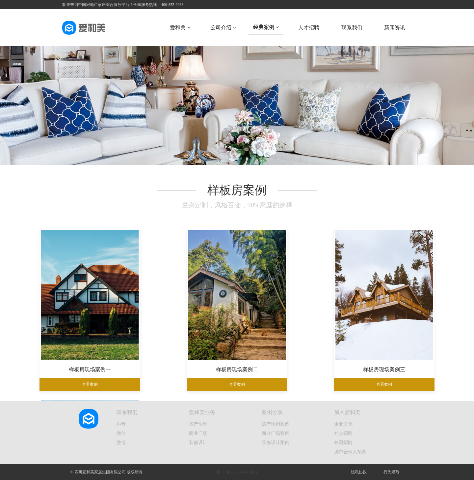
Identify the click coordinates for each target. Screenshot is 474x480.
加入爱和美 (347, 412)
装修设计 (198, 442)
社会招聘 (343, 433)
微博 (121, 442)
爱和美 (180, 27)
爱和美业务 (202, 412)
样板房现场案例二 (187, 359)
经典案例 (266, 27)
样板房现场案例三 (287, 359)
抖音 (121, 424)
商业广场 (198, 433)
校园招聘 (343, 442)
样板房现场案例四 (388, 359)
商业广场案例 (275, 433)
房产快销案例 (275, 424)
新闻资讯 (394, 27)
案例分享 (272, 412)
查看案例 (86, 374)
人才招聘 (308, 27)
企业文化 (343, 424)
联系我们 (351, 27)
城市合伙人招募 (350, 451)
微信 (121, 433)
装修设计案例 (275, 442)
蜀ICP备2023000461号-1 (236, 472)
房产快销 (198, 424)
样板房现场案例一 (86, 359)
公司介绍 (223, 27)
